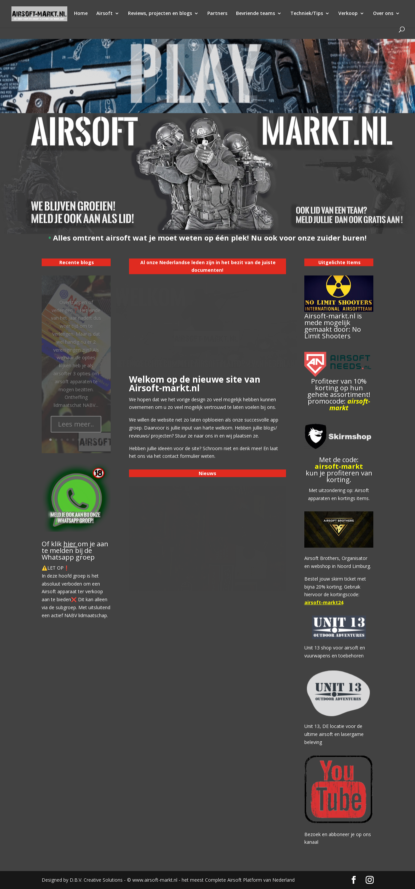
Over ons (383, 13)
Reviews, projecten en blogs (160, 13)
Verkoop (348, 13)
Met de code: (339, 459)
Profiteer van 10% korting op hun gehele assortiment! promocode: (338, 394)
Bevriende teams (255, 13)
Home (81, 13)
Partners (217, 13)
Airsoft (104, 13)
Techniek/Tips (306, 13)
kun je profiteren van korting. (339, 476)
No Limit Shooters (332, 332)
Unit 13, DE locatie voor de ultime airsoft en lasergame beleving (334, 734)
